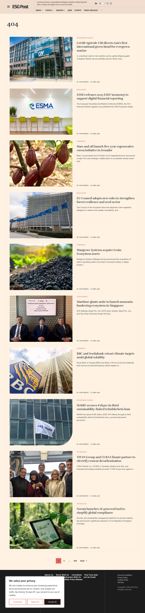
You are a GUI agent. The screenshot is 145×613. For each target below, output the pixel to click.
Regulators (81, 90)
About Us (49, 575)
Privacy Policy (123, 577)
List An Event (90, 577)
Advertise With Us (72, 577)
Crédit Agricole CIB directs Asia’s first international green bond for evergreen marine (103, 46)
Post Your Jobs (91, 575)
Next (82, 560)
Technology (82, 452)
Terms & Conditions (125, 575)
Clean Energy (82, 297)
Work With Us (62, 575)
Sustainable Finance (85, 38)
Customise (17, 602)
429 (75, 560)
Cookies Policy (123, 580)
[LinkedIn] (96, 3)
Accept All (52, 602)
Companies (81, 141)
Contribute (77, 575)
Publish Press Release (72, 579)
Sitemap (121, 582)
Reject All (35, 602)
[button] (8, 6)
